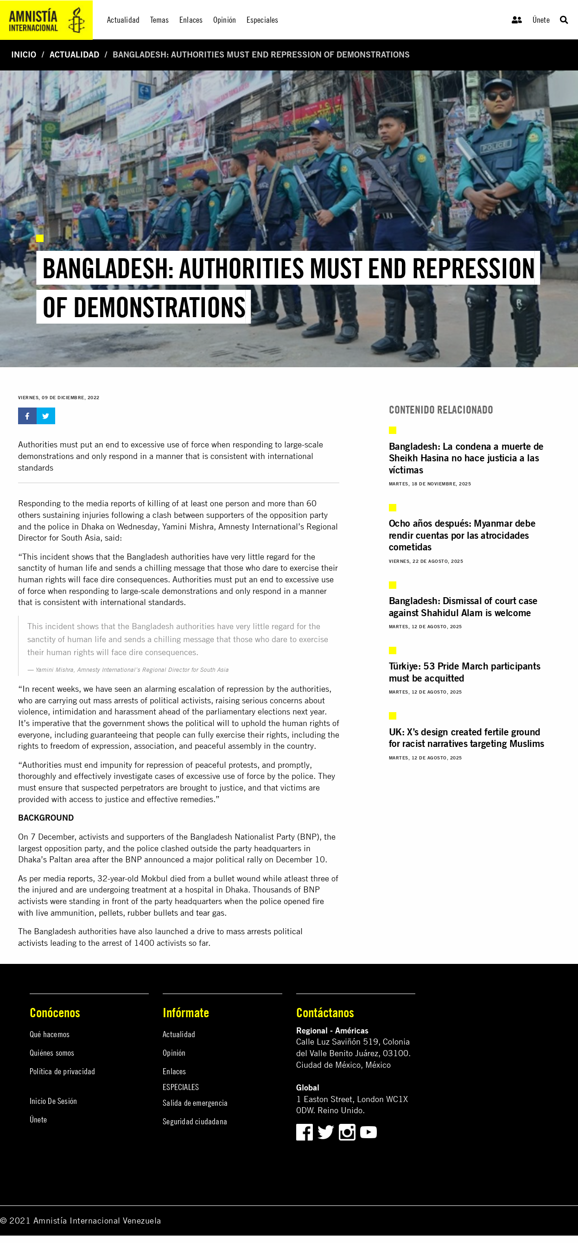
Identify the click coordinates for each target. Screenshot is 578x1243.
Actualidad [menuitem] (123, 20)
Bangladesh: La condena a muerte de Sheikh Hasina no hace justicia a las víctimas (466, 458)
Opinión (174, 1053)
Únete (541, 20)
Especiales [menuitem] (263, 20)
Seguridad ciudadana (195, 1121)
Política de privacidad (62, 1071)
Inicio (23, 54)
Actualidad (74, 54)
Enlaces (174, 1071)
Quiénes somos (52, 1053)
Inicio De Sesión (53, 1101)
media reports (68, 878)
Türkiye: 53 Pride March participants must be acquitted (464, 671)
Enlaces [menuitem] (191, 20)
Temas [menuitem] (159, 20)
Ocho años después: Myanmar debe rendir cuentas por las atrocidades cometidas (462, 535)
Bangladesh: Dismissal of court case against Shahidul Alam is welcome (463, 606)
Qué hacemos (50, 1034)
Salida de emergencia (195, 1103)
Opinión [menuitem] (224, 20)
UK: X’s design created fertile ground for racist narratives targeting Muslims (466, 737)
